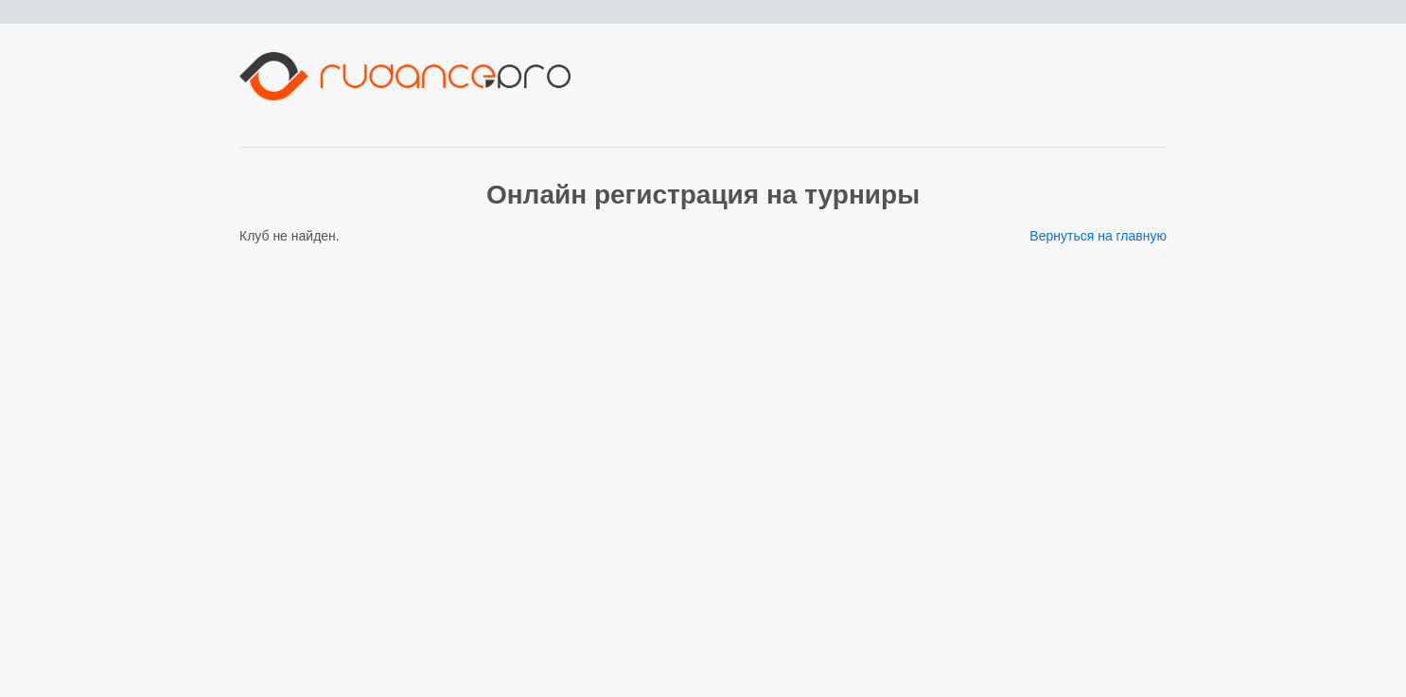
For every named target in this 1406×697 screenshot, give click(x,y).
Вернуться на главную (1098, 235)
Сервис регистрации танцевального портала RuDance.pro (178, 689)
